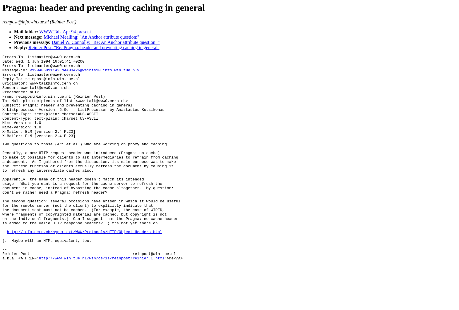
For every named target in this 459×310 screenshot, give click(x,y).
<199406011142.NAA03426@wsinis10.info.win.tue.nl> (84, 73)
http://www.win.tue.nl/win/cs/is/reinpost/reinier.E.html (102, 298)
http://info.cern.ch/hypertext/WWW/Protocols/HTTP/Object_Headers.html (84, 266)
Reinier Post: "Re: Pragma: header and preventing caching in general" (93, 47)
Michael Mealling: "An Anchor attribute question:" (91, 37)
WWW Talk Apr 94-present (65, 31)
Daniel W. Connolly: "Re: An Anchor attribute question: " (106, 42)
